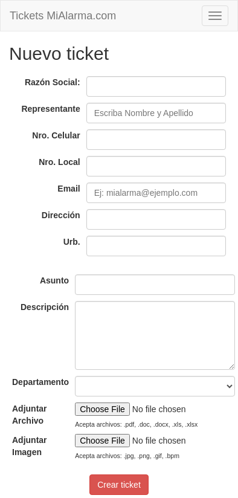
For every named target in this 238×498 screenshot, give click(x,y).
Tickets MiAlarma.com (63, 16)
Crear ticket (119, 485)
